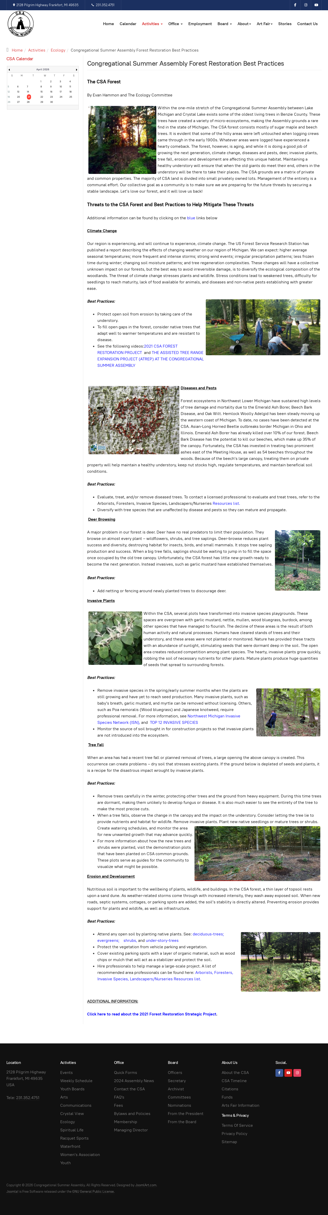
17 (60, 91)
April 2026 (42, 69)
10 (61, 86)
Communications (75, 1105)
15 (41, 91)
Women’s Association (80, 1154)
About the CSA (235, 1072)
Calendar (128, 23)
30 (51, 102)
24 (61, 96)
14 (28, 91)
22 (41, 96)
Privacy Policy (234, 1133)
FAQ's (119, 1097)
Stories (285, 23)
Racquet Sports (74, 1138)
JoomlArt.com (145, 1185)
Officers (175, 1072)
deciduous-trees (208, 934)
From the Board (182, 1121)
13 (18, 91)
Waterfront (70, 1146)
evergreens (107, 940)
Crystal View (72, 1113)
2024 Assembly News (134, 1080)
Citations (230, 1089)
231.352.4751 (102, 5)
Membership (125, 1121)
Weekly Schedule (76, 1080)
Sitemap (229, 1141)
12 (9, 91)
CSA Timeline (234, 1080)
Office (175, 23)
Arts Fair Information (240, 1105)
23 (51, 96)
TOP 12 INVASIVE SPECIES (174, 722)
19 (9, 96)
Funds (227, 1097)
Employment (200, 23)
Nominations (179, 1105)
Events (66, 1072)
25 (70, 96)
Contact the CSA (129, 1089)
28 (28, 102)
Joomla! (12, 1191)
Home (108, 23)
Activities (152, 23)
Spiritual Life (72, 1130)
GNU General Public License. (93, 1191)
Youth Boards (72, 1089)
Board (225, 23)
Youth (65, 1162)
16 (51, 91)
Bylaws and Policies (132, 1113)
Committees (179, 1097)
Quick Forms (125, 1072)
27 (18, 102)
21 (29, 96)
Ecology (58, 50)
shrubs (130, 940)
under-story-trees (162, 940)
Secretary (177, 1080)
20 (18, 96)
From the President (185, 1113)
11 (70, 86)
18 (70, 91)
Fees (118, 1105)
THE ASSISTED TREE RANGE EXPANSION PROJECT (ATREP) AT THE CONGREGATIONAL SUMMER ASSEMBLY (150, 359)
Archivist (176, 1089)
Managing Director (131, 1130)
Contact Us (307, 23)
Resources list (226, 503)
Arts (64, 1097)
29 (41, 102)
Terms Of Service (237, 1125)
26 (9, 102)
